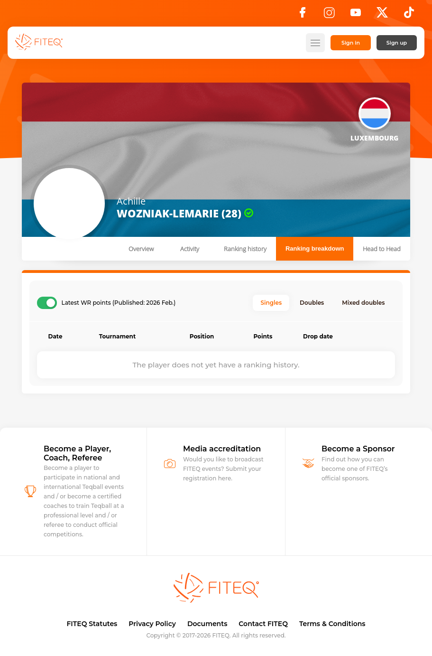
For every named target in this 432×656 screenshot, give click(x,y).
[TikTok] (409, 15)
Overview (141, 248)
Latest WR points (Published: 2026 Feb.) (119, 303)
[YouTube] (355, 15)
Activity (189, 248)
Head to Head (382, 248)
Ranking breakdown (314, 248)
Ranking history (245, 248)
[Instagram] (329, 15)
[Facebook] (302, 15)
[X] (382, 15)
